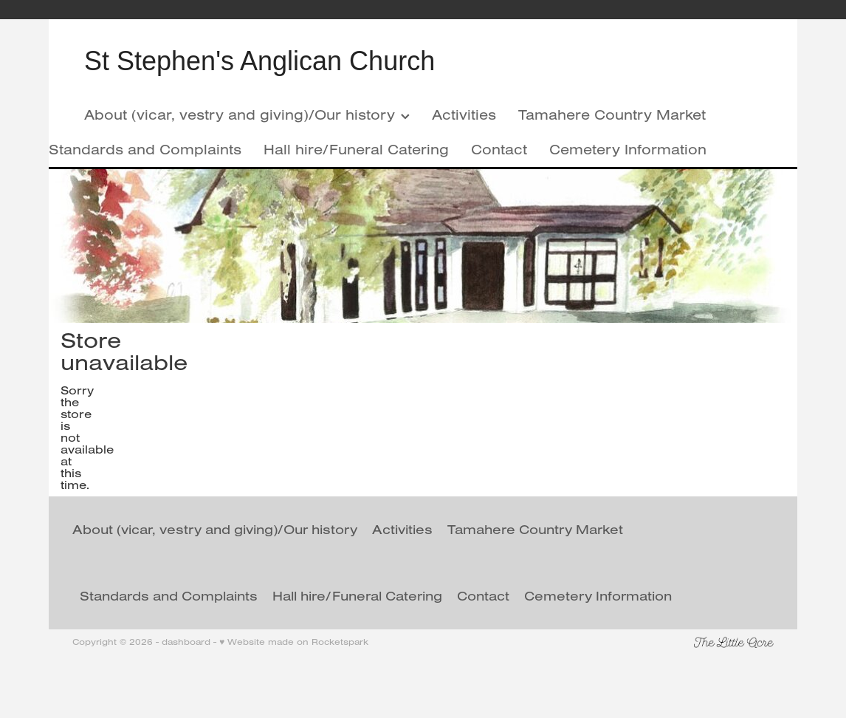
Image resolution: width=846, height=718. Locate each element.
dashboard (186, 641)
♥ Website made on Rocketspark (293, 641)
